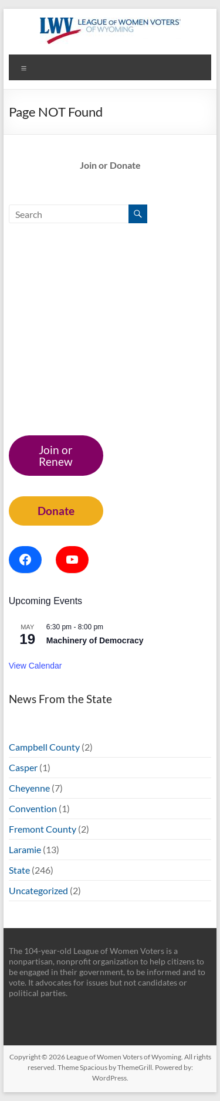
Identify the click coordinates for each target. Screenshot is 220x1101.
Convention (33, 808)
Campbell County (44, 746)
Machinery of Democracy (95, 640)
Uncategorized (38, 890)
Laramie (25, 849)
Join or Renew (56, 455)
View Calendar (35, 665)
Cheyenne (29, 787)
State (19, 869)
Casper (23, 767)
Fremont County (42, 828)
